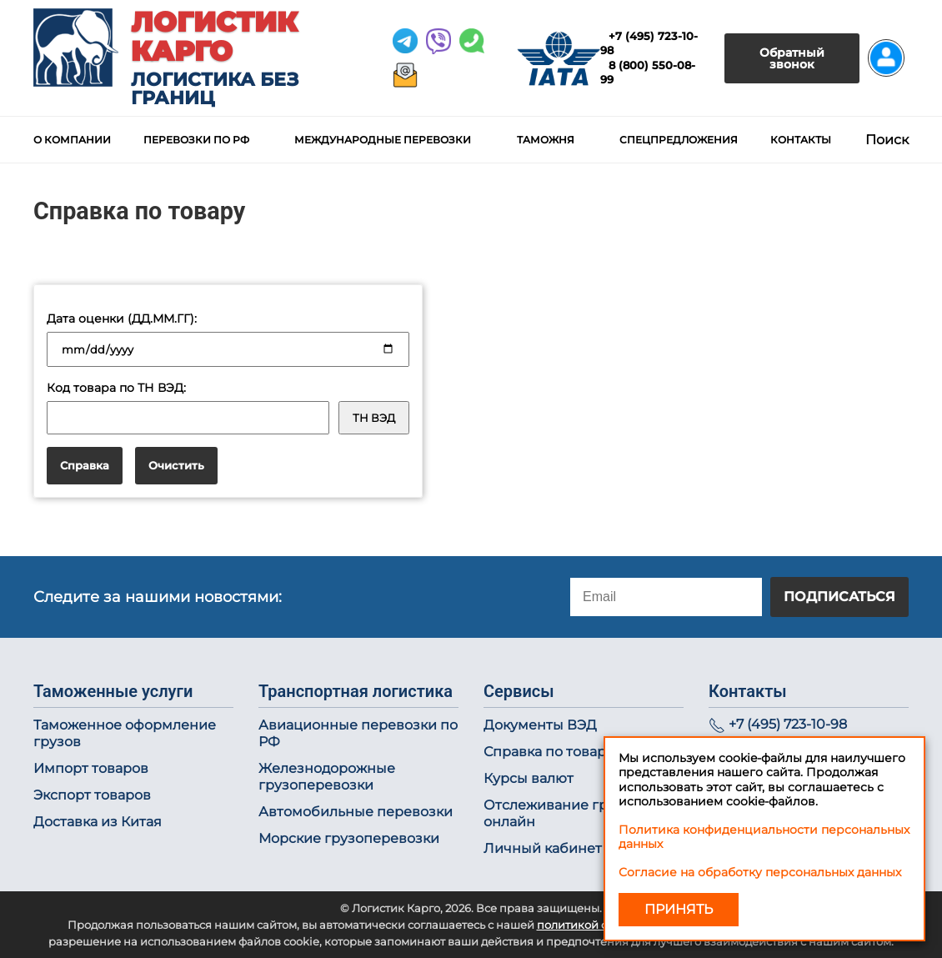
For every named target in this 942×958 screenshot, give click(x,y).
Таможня (545, 139)
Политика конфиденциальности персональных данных (764, 837)
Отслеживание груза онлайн (557, 813)
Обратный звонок (791, 58)
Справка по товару (549, 752)
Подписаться (839, 596)
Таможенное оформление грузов (124, 733)
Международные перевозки (382, 139)
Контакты (800, 139)
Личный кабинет (543, 848)
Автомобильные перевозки (355, 812)
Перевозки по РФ (196, 139)
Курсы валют (529, 778)
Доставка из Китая (97, 822)
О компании (72, 139)
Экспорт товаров (92, 795)
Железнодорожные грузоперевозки (326, 776)
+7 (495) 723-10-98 (788, 724)
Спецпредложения (678, 139)
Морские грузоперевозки (348, 838)
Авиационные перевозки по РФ (358, 733)
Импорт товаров (90, 768)
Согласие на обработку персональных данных (760, 872)
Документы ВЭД (540, 725)
